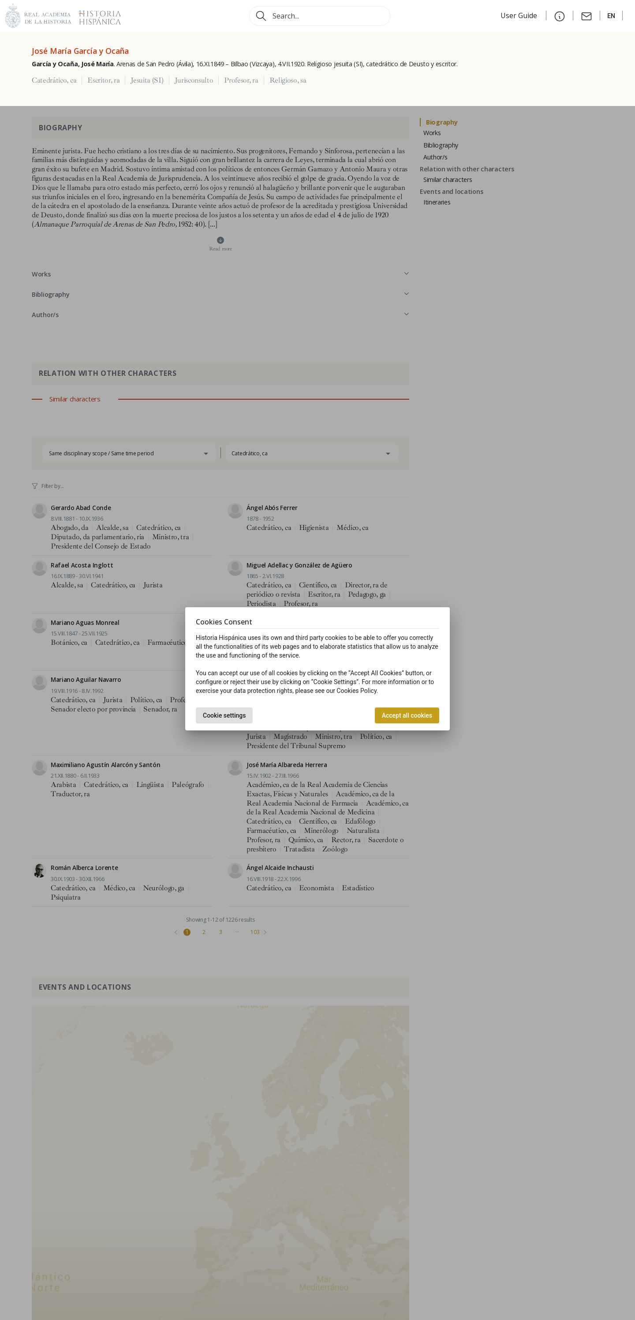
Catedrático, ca (54, 80)
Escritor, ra (103, 80)
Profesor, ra (241, 80)
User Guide (520, 15)
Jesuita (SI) (147, 80)
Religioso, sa (287, 80)
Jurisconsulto (194, 80)
